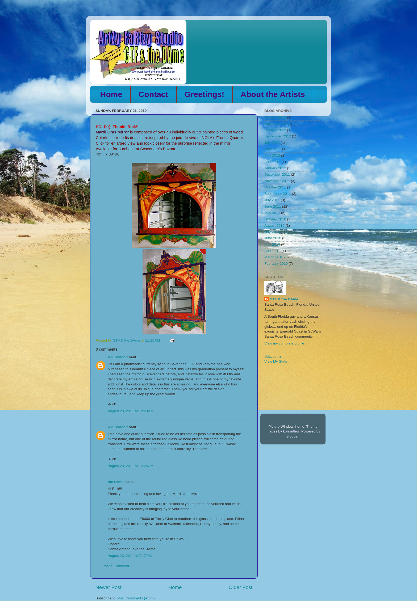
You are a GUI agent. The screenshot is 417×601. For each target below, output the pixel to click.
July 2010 (272, 232)
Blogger (292, 436)
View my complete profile (284, 343)
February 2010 (276, 264)
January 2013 (275, 117)
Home (111, 94)
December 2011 (277, 174)
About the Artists (273, 94)
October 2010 (275, 219)
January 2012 (275, 168)
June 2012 (272, 149)
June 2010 (272, 238)
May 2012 (272, 155)
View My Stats (275, 361)
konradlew (291, 431)
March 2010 (273, 257)
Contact (153, 94)
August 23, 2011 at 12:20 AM (130, 411)
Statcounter (273, 356)
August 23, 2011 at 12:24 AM (130, 466)
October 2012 (275, 130)
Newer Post (108, 587)
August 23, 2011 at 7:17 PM (130, 556)
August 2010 (274, 226)
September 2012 (277, 136)
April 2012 (272, 162)
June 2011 (272, 206)
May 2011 (272, 213)
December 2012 (277, 124)
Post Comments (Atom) (136, 598)
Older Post (240, 587)
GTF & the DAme (284, 299)
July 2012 (272, 143)
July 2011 (272, 200)
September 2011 (277, 194)
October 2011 (275, 187)
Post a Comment (115, 566)
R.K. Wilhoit (118, 357)
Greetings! (204, 94)
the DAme (116, 482)
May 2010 (272, 244)
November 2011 (277, 181)
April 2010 (272, 251)
